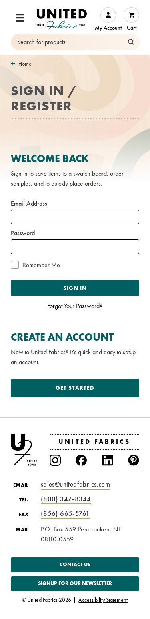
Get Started (75, 387)
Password (23, 233)
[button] (20, 18)
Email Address (29, 203)
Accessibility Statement (103, 600)
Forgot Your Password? (74, 306)
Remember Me (41, 265)
